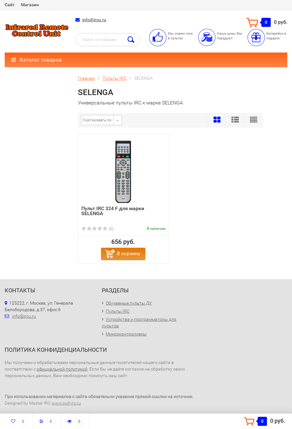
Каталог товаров (36, 60)
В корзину (128, 253)
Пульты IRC (117, 311)
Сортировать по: (97, 120)
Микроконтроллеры (126, 333)
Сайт (10, 4)
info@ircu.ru (94, 19)
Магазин (30, 4)
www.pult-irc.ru (66, 403)
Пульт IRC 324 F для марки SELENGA (112, 210)
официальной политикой (62, 368)
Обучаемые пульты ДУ (129, 302)
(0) (97, 229)
